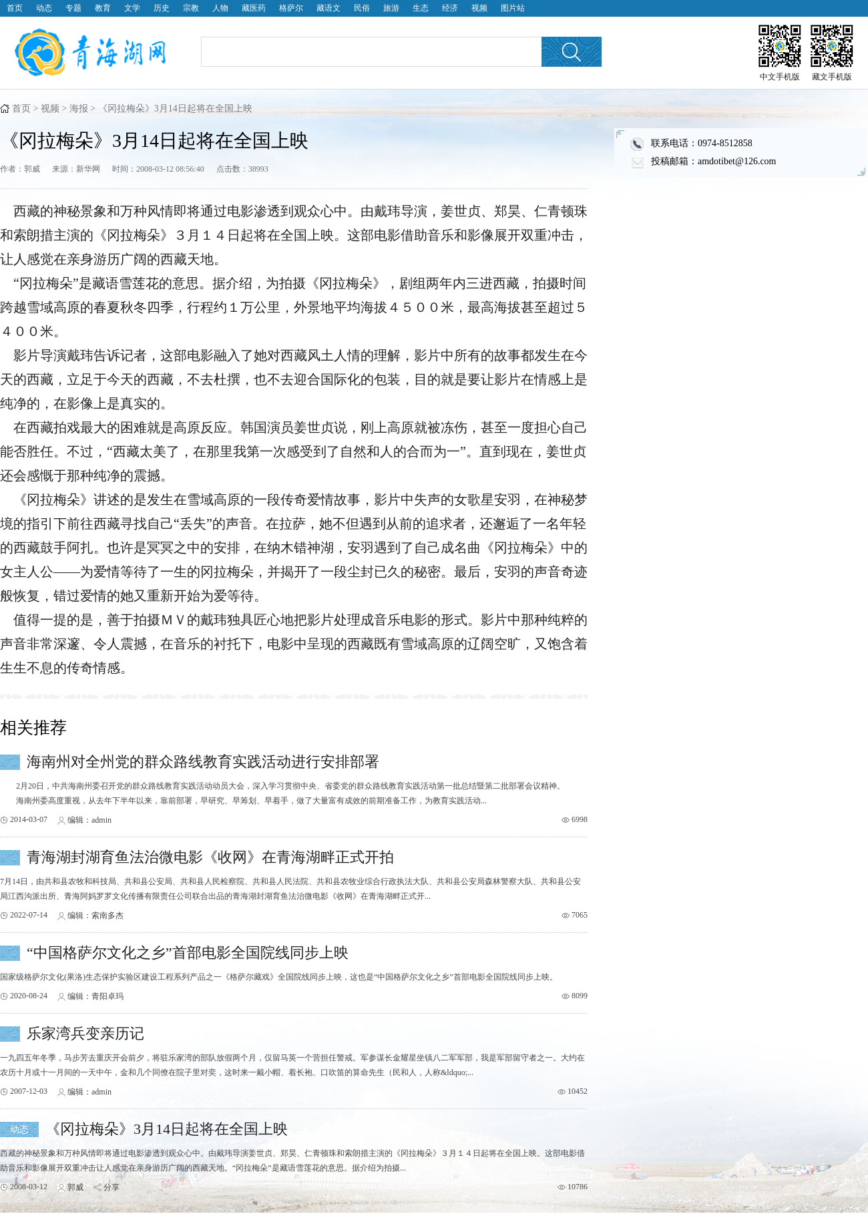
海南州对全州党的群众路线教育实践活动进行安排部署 (203, 761)
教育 (103, 8)
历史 (162, 8)
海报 (78, 109)
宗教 (191, 8)
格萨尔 (291, 8)
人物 (220, 8)
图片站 (513, 8)
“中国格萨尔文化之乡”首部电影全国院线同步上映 (188, 952)
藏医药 (254, 8)
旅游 (391, 8)
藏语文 (328, 8)
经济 (450, 8)
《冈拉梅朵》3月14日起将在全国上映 (166, 1129)
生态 (421, 8)
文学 (132, 8)
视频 (479, 8)
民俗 (362, 8)
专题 (73, 8)
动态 (44, 8)
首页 (15, 8)
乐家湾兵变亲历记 (85, 1033)
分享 (111, 1187)
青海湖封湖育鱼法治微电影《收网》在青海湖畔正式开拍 (210, 857)
